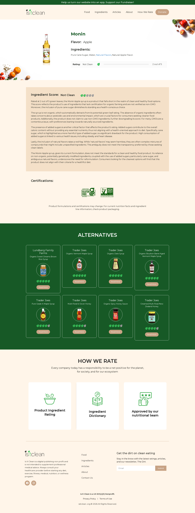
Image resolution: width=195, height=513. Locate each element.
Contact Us (87, 478)
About (129, 12)
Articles (117, 12)
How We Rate (145, 12)
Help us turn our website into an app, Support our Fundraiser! (97, 2)
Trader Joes (79, 250)
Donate (162, 12)
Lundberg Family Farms (43, 252)
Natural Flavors (103, 55)
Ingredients (101, 12)
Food (87, 12)
